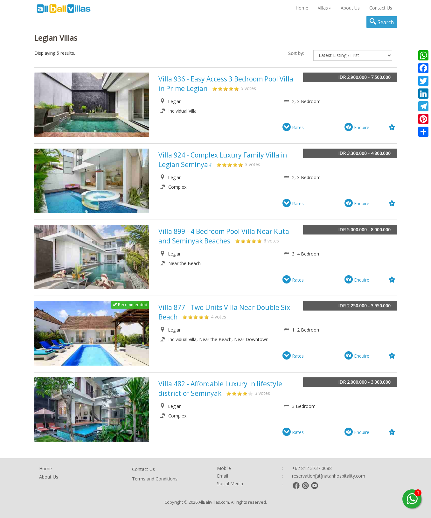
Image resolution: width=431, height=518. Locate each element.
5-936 (236, 88)
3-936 (225, 88)
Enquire (356, 127)
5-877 (206, 316)
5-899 (259, 240)
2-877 (190, 316)
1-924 (218, 164)
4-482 (244, 393)
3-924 (229, 164)
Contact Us (380, 8)
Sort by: (296, 53)
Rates (293, 127)
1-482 (228, 393)
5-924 (240, 164)
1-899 (237, 240)
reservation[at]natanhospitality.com (328, 476)
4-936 (230, 88)
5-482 (250, 393)
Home (301, 8)
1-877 (184, 316)
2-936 (220, 88)
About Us (350, 8)
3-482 (239, 393)
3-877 (195, 316)
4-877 (201, 316)
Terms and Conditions (154, 479)
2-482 (234, 393)
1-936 (214, 88)
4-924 (235, 164)
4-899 (253, 240)
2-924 (224, 164)
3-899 (248, 240)
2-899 (243, 240)
